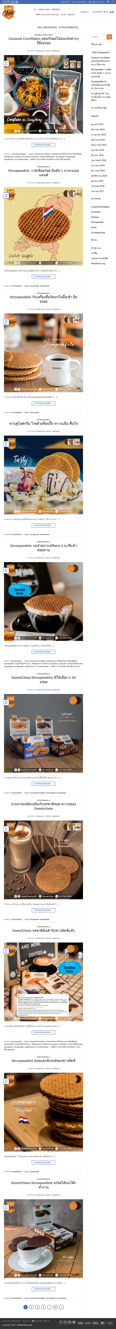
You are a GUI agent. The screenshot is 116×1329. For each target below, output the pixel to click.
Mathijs (56, 51)
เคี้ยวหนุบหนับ (65, 159)
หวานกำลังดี (40, 159)
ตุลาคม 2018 (97, 181)
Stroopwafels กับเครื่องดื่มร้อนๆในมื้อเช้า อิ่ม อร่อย (100, 84)
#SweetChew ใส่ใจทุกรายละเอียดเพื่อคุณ (66, 154)
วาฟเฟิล (32, 159)
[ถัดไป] (61, 1307)
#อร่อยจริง (35, 157)
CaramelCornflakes (43, 35)
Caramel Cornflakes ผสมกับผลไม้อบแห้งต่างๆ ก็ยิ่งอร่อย (100, 61)
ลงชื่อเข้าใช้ (64, 2)
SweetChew (44, 10)
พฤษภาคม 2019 (98, 145)
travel (93, 227)
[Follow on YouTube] (17, 2)
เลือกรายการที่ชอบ (79, 2)
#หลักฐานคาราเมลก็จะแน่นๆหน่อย (17, 157)
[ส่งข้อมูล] (109, 36)
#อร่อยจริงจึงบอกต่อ (47, 157)
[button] (85, 12)
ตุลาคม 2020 (97, 124)
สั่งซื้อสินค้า (56, 9)
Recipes (95, 217)
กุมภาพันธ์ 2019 (98, 160)
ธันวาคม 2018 (98, 170)
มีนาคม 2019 (97, 155)
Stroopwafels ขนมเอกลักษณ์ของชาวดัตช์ (43, 1061)
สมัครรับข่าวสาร (96, 2)
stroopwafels (70, 157)
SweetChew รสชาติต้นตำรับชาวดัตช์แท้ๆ (43, 930)
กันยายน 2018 (97, 186)
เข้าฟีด (94, 253)
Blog (63, 15)
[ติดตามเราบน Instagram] (8, 2)
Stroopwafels (43, 167)
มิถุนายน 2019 (98, 140)
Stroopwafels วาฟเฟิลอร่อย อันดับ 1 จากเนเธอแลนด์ (101, 72)
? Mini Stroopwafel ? (101, 52)
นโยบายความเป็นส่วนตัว (11, 1321)
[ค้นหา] (35, 9)
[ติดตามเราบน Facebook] (4, 2)
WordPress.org (98, 263)
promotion (96, 212)
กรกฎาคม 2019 (98, 134)
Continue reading (43, 145)
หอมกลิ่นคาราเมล (52, 159)
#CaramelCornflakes (42, 154)
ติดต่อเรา (71, 15)
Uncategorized (98, 232)
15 (55, 1307)
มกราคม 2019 (98, 165)
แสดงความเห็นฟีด (99, 258)
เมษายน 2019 (97, 150)
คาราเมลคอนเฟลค (21, 159)
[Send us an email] (13, 2)
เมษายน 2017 (97, 191)
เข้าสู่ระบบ (96, 248)
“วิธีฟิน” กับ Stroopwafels (47, 15)
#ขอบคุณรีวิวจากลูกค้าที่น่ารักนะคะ (17, 664)
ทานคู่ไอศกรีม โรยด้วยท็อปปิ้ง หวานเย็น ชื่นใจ (43, 423)
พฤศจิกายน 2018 (99, 176)
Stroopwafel (60, 157)
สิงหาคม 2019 (98, 129)
